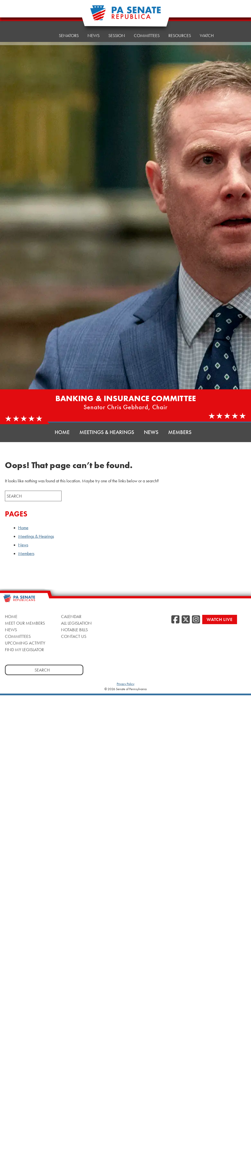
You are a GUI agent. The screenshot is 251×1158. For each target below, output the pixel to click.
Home (44, 32)
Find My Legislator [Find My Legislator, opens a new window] (24, 649)
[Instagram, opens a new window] (196, 620)
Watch (207, 24)
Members (179, 432)
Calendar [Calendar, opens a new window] (71, 616)
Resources (179, 25)
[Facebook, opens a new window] (175, 620)
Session (116, 28)
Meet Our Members (25, 623)
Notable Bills (74, 629)
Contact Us (73, 636)
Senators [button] (69, 30)
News (94, 29)
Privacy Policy (125, 684)
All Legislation (76, 623)
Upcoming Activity (25, 643)
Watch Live (220, 619)
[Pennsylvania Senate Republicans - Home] (125, 15)
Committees (18, 636)
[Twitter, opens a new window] (186, 620)
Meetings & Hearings (106, 432)
